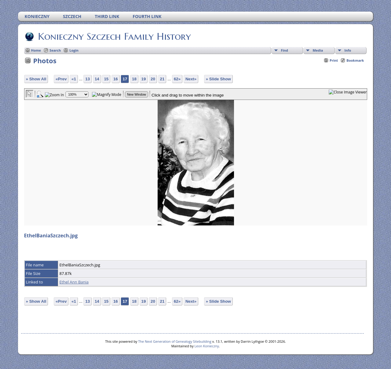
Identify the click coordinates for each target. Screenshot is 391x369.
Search (55, 50)
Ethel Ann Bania (74, 282)
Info (347, 50)
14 (97, 79)
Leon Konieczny (207, 346)
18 (134, 79)
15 (106, 79)
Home (36, 50)
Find (284, 50)
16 (115, 79)
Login (74, 50)
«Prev (61, 79)
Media (317, 50)
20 (153, 79)
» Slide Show (218, 79)
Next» (190, 79)
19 (143, 79)
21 (162, 79)
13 (87, 79)
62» (177, 79)
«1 (73, 79)
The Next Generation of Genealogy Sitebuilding (174, 341)
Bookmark (355, 60)
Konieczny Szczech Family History (114, 36)
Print (334, 60)
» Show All (36, 79)
